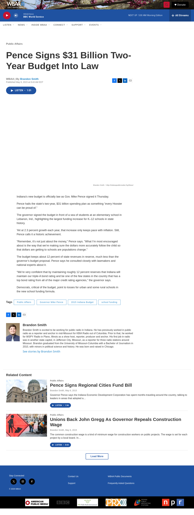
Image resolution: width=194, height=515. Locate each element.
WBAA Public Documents (120, 483)
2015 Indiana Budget (82, 309)
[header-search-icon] (168, 8)
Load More (96, 463)
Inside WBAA (39, 31)
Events (94, 31)
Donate (183, 8)
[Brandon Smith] (13, 339)
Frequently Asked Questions (121, 490)
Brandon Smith (29, 85)
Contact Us (73, 483)
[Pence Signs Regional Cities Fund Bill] (26, 397)
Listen (7, 31)
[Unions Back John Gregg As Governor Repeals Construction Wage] (26, 431)
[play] (6, 22)
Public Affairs (14, 50)
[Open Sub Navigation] (13, 31)
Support (77, 31)
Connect (59, 31)
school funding (109, 309)
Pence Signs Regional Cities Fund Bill (91, 391)
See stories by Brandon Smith (41, 358)
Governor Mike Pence (51, 309)
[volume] (15, 22)
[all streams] (180, 22)
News (21, 31)
